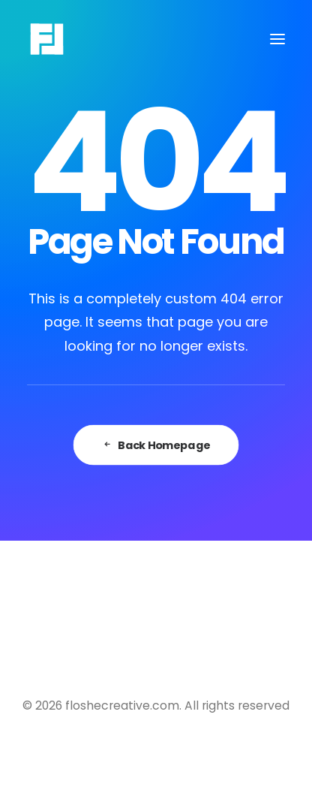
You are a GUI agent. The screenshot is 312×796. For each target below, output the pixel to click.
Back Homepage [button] (156, 445)
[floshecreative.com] (47, 39)
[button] (277, 39)
